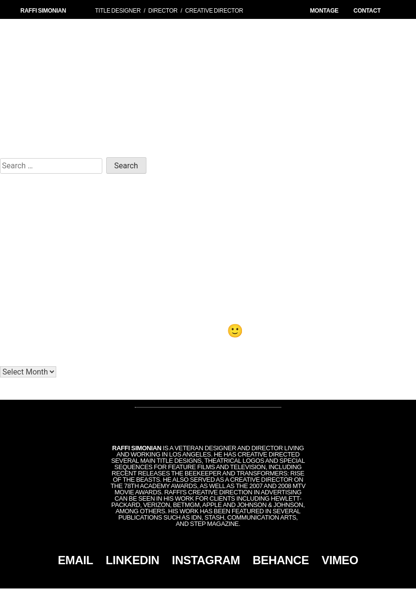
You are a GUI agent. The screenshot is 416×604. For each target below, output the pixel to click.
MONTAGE (324, 10)
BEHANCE (281, 560)
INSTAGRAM (206, 560)
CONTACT (367, 10)
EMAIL (75, 560)
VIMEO (339, 560)
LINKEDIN (133, 560)
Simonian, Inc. (192, 596)
